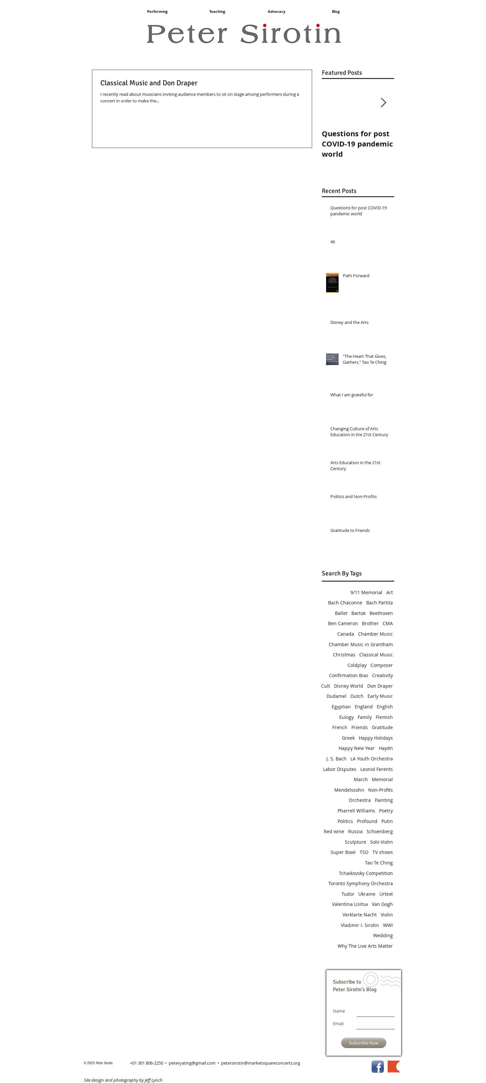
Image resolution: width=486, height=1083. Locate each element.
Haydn (386, 748)
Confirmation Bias (348, 675)
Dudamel (336, 696)
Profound (367, 821)
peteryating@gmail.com (192, 1063)
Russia (355, 831)
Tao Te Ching (379, 862)
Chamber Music (375, 634)
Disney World (348, 686)
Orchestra (360, 800)
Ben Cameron (343, 623)
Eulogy (346, 717)
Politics (345, 821)
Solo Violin (381, 842)
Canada (345, 634)
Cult (325, 686)
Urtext (386, 894)
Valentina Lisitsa (350, 904)
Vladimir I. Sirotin (360, 925)
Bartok (358, 613)
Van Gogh (382, 904)
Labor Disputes (339, 769)
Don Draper (380, 686)
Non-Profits (380, 790)
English (385, 706)
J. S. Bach (336, 758)
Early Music (380, 696)
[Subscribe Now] (363, 1043)
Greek (348, 738)
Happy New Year (357, 748)
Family (365, 717)
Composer (382, 665)
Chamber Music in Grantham (361, 644)
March (361, 779)
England (364, 706)
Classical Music (376, 654)
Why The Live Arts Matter (365, 946)
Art (389, 592)
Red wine (334, 831)
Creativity (382, 675)
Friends (359, 727)
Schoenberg (380, 831)
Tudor (348, 894)
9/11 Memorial (366, 592)
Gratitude (382, 727)
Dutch (357, 696)
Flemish (384, 717)
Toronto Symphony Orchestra (360, 883)
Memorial (382, 779)
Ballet (341, 613)
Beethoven (381, 613)
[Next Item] (384, 103)
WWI (388, 925)
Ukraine (366, 894)
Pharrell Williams (356, 810)
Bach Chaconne (345, 602)
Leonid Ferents (376, 769)
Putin (387, 821)
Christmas (344, 654)
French (339, 727)
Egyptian (341, 706)
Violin (387, 914)
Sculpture (355, 842)
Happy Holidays (376, 738)
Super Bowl (343, 852)
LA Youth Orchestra (371, 758)
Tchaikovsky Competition (366, 873)
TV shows (382, 852)
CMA (388, 623)
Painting (384, 800)
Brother (370, 623)
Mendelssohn (349, 790)
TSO (364, 852)
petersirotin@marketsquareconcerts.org (260, 1063)
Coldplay (357, 665)
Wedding (383, 935)
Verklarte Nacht (360, 914)
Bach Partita (379, 602)
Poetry (386, 810)
